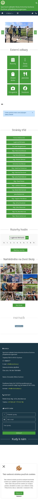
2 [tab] (20, 39)
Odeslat (19, 433)
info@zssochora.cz (13, 364)
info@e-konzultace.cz (14, 388)
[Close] (32, 113)
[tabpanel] (19, 32)
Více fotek (19, 305)
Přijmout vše (19, 493)
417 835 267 (12, 402)
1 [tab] (17, 39)
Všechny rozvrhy (19, 250)
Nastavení (18, 496)
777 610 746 (19, 402)
